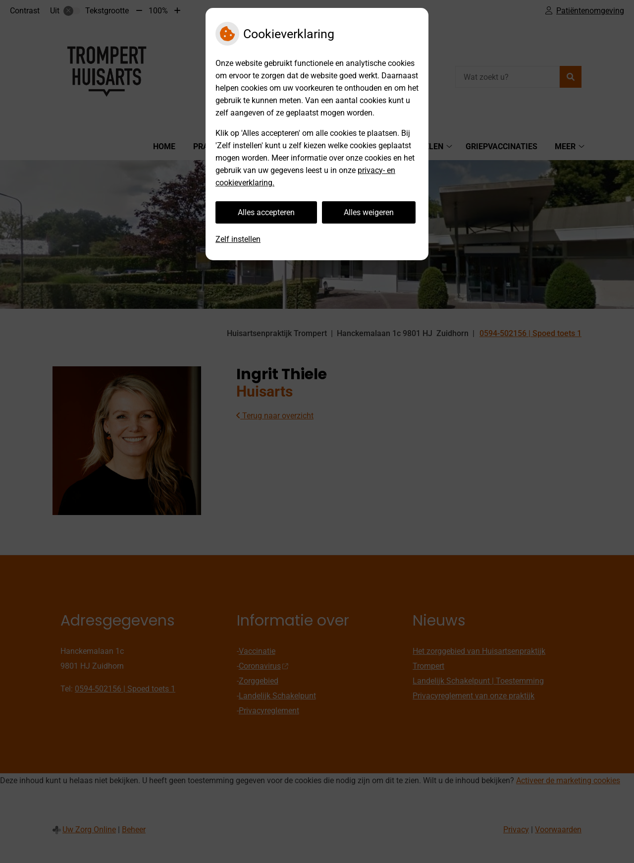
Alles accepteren (266, 212)
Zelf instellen (238, 239)
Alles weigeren (369, 212)
